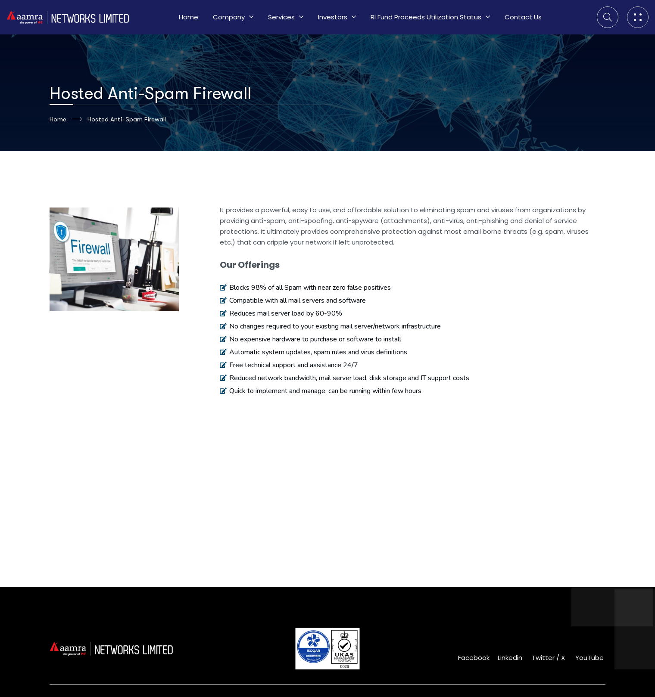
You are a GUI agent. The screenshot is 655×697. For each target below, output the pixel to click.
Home (66, 119)
